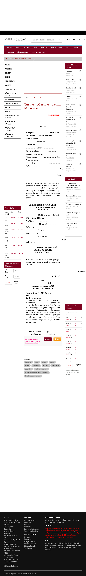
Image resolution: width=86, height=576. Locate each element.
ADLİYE (9, 48)
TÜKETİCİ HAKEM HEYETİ (11, 94)
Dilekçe (28, 98)
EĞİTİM (35, 48)
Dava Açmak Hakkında (12, 560)
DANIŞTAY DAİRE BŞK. (12, 103)
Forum (26, 525)
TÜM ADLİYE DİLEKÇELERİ (9, 135)
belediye (28, 362)
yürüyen (45, 365)
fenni (27, 365)
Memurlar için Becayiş (12, 555)
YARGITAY (44, 48)
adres (44, 362)
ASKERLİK (18, 48)
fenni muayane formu (32, 376)
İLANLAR (67, 48)
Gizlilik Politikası (10, 544)
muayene (36, 365)
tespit (52, 362)
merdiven (55, 365)
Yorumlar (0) (37, 98)
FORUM (76, 48)
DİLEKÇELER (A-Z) (22, 52)
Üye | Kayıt (28, 539)
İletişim (27, 537)
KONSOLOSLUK (9, 81)
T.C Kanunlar (8, 557)
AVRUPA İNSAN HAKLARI (10, 129)
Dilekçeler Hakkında (11, 566)
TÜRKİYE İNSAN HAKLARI (10, 123)
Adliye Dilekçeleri (10, 574)
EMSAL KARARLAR (56, 48)
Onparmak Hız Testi (31, 531)
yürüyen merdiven (41, 369)
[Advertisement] (42, 15)
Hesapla (8, 282)
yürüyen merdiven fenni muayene (36, 372)
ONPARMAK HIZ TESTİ (38, 52)
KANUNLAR (10, 52)
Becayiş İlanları (29, 542)
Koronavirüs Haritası (31, 529)
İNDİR (57, 339)
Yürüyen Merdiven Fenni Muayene (22, 58)
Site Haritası (28, 548)
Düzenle (47, 339)
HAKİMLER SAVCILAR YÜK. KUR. (12, 117)
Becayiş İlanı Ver (30, 544)
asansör (28, 369)
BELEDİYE (27, 48)
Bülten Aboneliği (30, 546)
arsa (36, 362)
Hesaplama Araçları (11, 520)
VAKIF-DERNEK (10, 99)
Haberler (27, 527)
